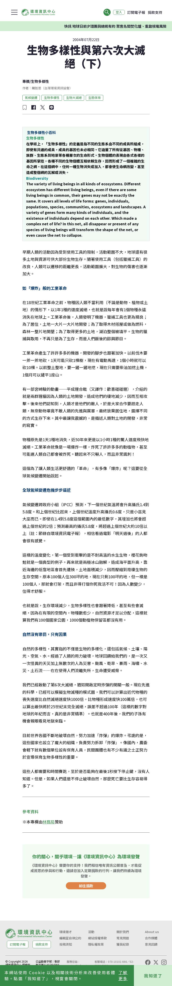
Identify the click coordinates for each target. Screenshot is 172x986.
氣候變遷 (31, 97)
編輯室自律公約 (70, 938)
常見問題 (122, 938)
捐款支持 (155, 12)
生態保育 (94, 97)
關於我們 (122, 932)
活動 (91, 932)
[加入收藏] (24, 107)
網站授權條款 (97, 938)
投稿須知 (65, 944)
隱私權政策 (96, 944)
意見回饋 (151, 944)
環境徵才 (65, 932)
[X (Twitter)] (156, 962)
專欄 (26, 81)
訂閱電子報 (136, 12)
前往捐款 (86, 885)
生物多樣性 (40, 81)
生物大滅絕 (74, 97)
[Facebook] (147, 962)
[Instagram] (164, 962)
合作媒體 (151, 938)
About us (152, 932)
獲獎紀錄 (122, 944)
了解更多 (123, 975)
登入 (119, 12)
